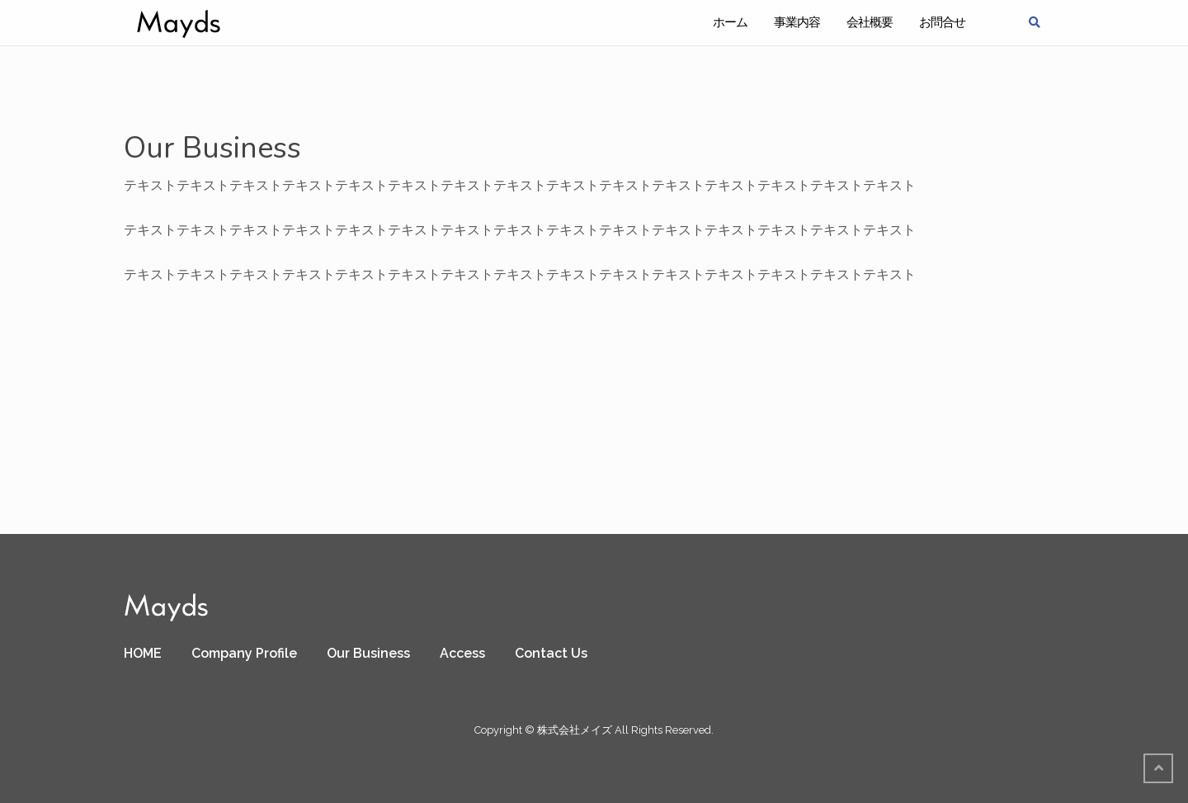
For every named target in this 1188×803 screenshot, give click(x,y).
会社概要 (869, 22)
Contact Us (551, 653)
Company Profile (244, 653)
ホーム (730, 22)
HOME (143, 653)
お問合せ (942, 22)
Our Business (368, 653)
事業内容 (797, 22)
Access (462, 653)
